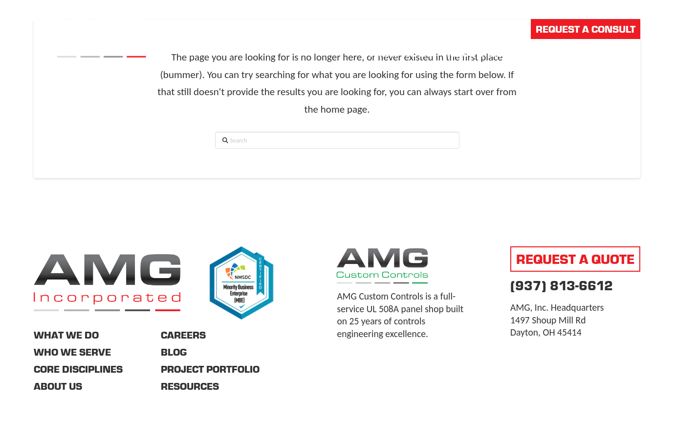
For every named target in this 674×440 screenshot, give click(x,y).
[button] (633, 53)
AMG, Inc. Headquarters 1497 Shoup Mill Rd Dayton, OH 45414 (557, 319)
